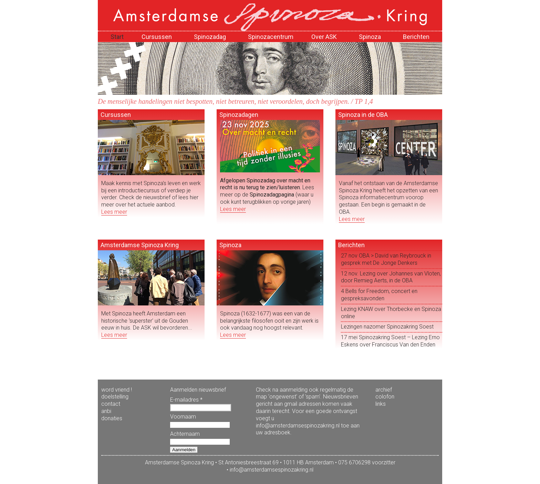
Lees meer (114, 212)
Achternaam (185, 434)
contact (110, 404)
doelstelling (114, 396)
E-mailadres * (186, 399)
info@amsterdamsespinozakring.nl (271, 469)
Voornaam (183, 416)
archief (383, 389)
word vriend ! (116, 389)
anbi (106, 411)
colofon (384, 396)
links (380, 404)
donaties (111, 418)
